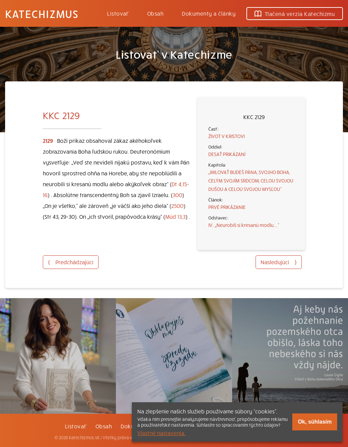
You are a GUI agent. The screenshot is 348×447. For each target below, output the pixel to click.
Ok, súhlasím (315, 422)
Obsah (155, 13)
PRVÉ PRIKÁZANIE (227, 207)
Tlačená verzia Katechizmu (295, 13)
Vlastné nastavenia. (161, 432)
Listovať (118, 13)
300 (177, 194)
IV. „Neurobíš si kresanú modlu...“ (243, 225)
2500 (177, 205)
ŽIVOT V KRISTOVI (226, 136)
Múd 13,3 (175, 216)
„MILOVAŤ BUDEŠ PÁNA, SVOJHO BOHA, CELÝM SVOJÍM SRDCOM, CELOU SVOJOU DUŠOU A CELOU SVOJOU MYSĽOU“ (250, 180)
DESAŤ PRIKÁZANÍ (226, 154)
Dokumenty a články (209, 13)
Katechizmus (42, 13)
